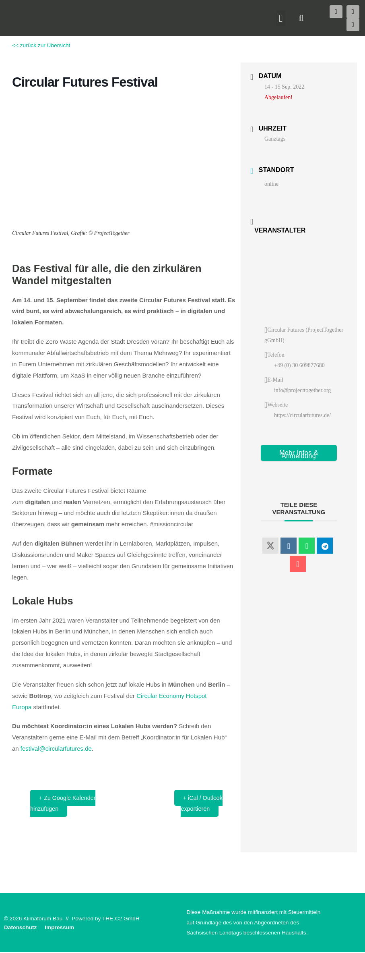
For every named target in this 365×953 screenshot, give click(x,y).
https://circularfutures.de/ (302, 415)
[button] (280, 18)
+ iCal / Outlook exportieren (200, 804)
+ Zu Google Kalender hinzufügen (65, 804)
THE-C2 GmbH (121, 919)
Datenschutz (20, 929)
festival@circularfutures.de (56, 748)
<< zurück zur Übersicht (41, 45)
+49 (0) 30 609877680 (299, 365)
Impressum (59, 929)
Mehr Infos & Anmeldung (298, 454)
